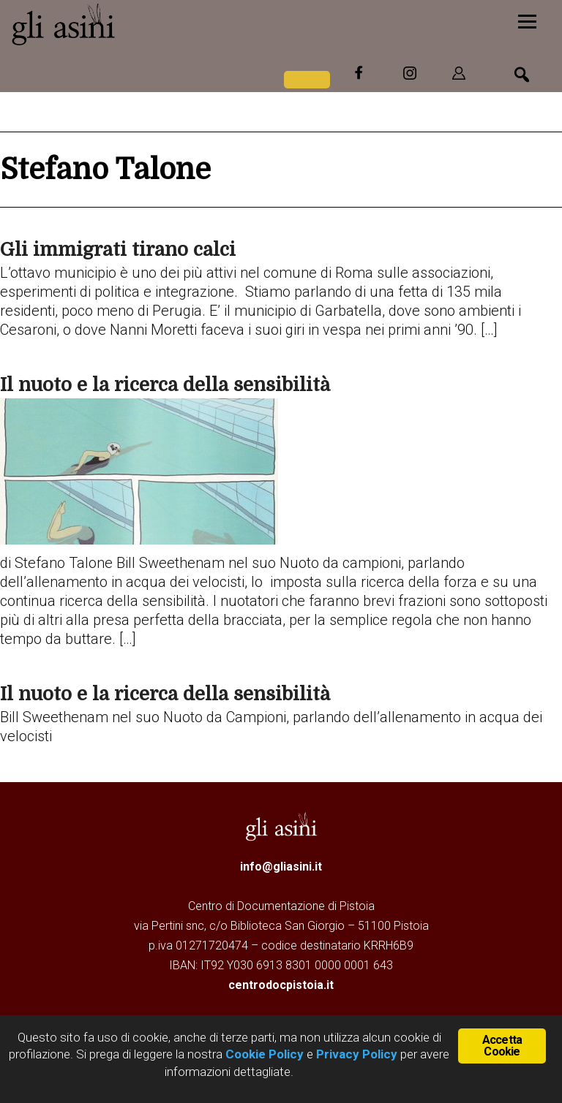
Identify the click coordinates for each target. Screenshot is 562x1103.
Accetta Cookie (502, 1045)
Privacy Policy (356, 1054)
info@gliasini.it (281, 866)
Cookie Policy (263, 1054)
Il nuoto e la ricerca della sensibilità (165, 384)
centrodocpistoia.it (281, 985)
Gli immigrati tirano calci (118, 249)
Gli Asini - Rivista (121, 24)
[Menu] (527, 20)
